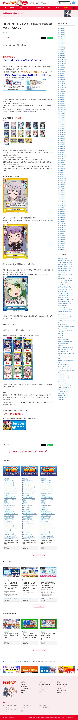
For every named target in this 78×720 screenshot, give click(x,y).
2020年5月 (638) (61, 168)
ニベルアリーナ (13, 538)
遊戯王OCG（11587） (63, 258)
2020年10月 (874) (62, 158)
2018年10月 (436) (62, 206)
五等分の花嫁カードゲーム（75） (65, 278)
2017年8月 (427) (61, 233)
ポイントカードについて (62, 684)
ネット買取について (43, 688)
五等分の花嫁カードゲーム (9, 493)
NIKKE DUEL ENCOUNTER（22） (65, 317)
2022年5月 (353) (61, 121)
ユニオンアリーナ (7, 507)
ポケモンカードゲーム (8, 482)
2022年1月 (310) (61, 129)
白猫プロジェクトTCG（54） (64, 395)
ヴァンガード (7, 495)
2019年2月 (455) (61, 198)
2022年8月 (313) (61, 115)
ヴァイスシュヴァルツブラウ (10, 487)
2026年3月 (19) (61, 30)
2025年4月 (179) (61, 52)
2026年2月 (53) (61, 32)
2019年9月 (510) (61, 184)
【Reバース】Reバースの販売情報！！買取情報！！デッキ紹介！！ (11, 635)
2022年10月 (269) (62, 111)
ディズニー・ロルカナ (8, 526)
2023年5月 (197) (61, 97)
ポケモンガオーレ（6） (63, 393)
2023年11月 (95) (61, 85)
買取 (49, 8)
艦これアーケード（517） (64, 372)
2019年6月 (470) (61, 190)
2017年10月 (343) (62, 229)
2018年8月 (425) (61, 209)
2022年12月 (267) (62, 107)
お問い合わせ (12, 717)
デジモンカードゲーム (8, 511)
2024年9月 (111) (61, 65)
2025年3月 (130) (61, 53)
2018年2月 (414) (61, 221)
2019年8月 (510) (61, 186)
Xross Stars (6, 538)
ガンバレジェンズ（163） (64, 366)
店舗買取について (43, 686)
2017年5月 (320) (61, 239)
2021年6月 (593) (61, 142)
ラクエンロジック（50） (63, 382)
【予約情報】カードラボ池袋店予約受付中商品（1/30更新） (11, 542)
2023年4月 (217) (61, 99)
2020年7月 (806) (61, 164)
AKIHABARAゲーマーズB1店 (10, 599)
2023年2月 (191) (61, 103)
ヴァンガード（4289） (63, 282)
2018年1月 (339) (61, 223)
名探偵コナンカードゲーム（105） (66, 295)
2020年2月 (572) (61, 174)
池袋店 (5, 547)
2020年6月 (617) (61, 166)
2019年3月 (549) (61, 196)
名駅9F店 (6, 642)
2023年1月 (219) (61, 105)
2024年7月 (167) (61, 69)
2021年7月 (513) (61, 140)
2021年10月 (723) (62, 134)
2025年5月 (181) (61, 50)
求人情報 (59, 682)
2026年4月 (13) (61, 28)
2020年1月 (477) (61, 176)
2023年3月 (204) (61, 101)
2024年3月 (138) (61, 77)
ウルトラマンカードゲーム (9, 524)
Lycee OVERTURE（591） (64, 339)
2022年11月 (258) (62, 109)
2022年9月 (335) (61, 113)
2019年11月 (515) (62, 180)
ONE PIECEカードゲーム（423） (65, 289)
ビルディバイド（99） (63, 307)
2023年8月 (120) (61, 91)
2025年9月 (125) (61, 42)
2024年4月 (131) (61, 75)
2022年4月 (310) (61, 123)
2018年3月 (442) (61, 219)
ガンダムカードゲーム (8, 534)
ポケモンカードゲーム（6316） (65, 264)
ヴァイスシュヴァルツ (8, 485)
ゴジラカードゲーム (8, 532)
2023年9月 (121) (61, 89)
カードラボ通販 (13, 414)
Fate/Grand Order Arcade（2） (65, 386)
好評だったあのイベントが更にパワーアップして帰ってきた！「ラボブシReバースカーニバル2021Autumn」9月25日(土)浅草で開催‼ (29, 586)
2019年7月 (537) (61, 188)
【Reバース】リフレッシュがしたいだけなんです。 (23, 60)
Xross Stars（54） (62, 333)
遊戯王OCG (6, 478)
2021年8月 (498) (61, 138)
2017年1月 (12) (61, 247)
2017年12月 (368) (62, 225)
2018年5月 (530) (61, 215)
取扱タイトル (13, 8)
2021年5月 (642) (61, 144)
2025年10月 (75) (61, 40)
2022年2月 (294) (61, 127)
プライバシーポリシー (62, 690)
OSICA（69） (61, 345)
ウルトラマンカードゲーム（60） (65, 293)
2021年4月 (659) (61, 146)
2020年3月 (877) (61, 172)
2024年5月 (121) (61, 73)
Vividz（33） (61, 337)
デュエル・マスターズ (8, 517)
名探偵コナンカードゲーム (9, 519)
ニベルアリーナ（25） (63, 319)
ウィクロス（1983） (62, 324)
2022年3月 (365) (61, 125)
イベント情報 (24, 686)
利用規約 (59, 692)
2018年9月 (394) (61, 208)
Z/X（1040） (61, 335)
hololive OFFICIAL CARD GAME (10, 491)
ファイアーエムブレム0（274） (65, 349)
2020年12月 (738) (62, 154)
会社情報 (5, 717)
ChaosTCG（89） (62, 380)
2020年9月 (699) (61, 160)
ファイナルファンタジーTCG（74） (66, 347)
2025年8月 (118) (61, 44)
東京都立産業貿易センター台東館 (30, 599)
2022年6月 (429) (61, 119)
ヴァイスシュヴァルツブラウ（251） (66, 268)
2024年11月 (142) (62, 61)
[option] (11, 670)
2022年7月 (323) (61, 117)
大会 (21, 8)
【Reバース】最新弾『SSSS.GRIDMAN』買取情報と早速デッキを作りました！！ (29, 636)
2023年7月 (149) (61, 93)
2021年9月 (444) (61, 136)
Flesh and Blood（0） (63, 315)
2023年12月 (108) (62, 83)
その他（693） (61, 399)
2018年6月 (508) (61, 213)
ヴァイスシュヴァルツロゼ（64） (65, 270)
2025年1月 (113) (61, 57)
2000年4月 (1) (61, 249)
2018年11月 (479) (62, 204)
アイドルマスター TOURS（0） (65, 368)
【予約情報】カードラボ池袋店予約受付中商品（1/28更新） (29, 542)
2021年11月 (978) (62, 133)
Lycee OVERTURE (8, 522)
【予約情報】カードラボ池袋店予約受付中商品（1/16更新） (48, 542)
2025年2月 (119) (61, 55)
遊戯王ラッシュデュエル (9, 480)
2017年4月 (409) (61, 241)
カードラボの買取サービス (45, 684)
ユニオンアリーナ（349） (64, 301)
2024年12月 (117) (62, 59)
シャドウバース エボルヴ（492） (65, 280)
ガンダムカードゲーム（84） (64, 291)
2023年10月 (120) (62, 87)
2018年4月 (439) (61, 217)
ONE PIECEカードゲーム (9, 505)
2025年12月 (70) (61, 36)
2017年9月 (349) (61, 231)
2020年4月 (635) (61, 170)
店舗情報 (66, 8)
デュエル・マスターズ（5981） (65, 262)
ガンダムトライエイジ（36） (64, 364)
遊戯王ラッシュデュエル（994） (65, 260)
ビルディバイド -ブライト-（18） (65, 309)
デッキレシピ (57, 8)
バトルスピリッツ (7, 509)
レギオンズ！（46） (62, 397)
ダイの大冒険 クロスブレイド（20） (66, 370)
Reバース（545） (62, 272)
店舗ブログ (26, 661)
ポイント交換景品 (61, 686)
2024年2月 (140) (61, 79)
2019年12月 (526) (62, 178)
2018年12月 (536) (62, 202)
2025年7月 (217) (61, 46)
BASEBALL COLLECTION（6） (65, 387)
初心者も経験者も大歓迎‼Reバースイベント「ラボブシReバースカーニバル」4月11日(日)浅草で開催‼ (48, 584)
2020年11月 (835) (62, 156)
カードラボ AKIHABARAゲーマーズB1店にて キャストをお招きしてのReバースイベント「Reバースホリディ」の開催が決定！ (11, 585)
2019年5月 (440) (61, 192)
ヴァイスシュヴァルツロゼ (9, 489)
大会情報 (23, 684)
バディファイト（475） (63, 351)
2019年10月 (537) (62, 182)
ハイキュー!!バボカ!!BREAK (9, 536)
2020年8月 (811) (61, 162)
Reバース (5, 32)
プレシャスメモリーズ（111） (65, 343)
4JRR (19, 118)
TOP (5, 661)
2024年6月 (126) (61, 71)
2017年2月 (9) (61, 245)
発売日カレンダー (43, 692)
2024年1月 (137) (61, 81)
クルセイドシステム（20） (64, 384)
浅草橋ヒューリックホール (47, 599)
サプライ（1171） (62, 374)
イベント (27, 8)
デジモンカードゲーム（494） (65, 303)
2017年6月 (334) (61, 237)
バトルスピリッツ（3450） (64, 284)
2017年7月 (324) (61, 235)
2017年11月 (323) (62, 227)
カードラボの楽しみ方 (38, 8)
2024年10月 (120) (62, 63)
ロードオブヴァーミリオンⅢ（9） (66, 378)
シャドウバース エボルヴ (9, 497)
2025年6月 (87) (61, 48)
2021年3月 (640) (61, 148)
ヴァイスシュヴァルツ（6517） (65, 266)
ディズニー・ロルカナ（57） (64, 297)
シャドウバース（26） (63, 391)
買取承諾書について (43, 690)
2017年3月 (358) (61, 243)
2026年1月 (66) (61, 34)
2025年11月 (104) (62, 38)
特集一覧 (59, 688)
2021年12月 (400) (62, 130)
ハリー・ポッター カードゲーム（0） (66, 341)
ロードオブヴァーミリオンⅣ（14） (66, 376)
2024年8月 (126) (61, 67)
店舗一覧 (11, 661)
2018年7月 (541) (61, 211)
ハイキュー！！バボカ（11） (64, 389)
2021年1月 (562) (61, 152)
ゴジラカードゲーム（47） (64, 305)
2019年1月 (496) (61, 200)
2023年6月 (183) (61, 95)
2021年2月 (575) (61, 150)
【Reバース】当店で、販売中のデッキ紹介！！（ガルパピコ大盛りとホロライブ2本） (48, 636)
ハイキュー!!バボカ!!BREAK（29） (66, 299)
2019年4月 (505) (61, 194)
